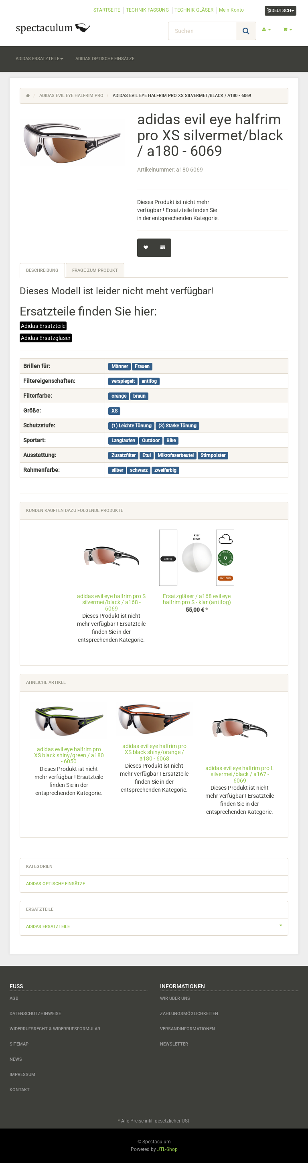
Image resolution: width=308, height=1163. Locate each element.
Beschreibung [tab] (42, 270)
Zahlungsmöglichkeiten (189, 1013)
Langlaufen (123, 440)
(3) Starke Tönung (177, 426)
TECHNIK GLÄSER (193, 10)
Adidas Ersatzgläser (46, 338)
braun (139, 396)
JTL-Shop (167, 1149)
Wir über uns (175, 998)
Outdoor (151, 440)
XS (114, 411)
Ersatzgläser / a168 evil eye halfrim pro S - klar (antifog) (197, 599)
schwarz (139, 470)
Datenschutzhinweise (35, 1013)
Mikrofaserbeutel (176, 455)
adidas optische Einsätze (104, 58)
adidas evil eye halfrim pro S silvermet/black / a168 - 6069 (111, 602)
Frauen (142, 366)
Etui (146, 455)
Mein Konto (231, 10)
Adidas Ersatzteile (43, 326)
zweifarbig (165, 470)
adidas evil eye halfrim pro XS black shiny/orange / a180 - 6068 (154, 752)
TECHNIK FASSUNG (147, 10)
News (16, 1059)
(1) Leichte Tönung (131, 426)
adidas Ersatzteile (39, 58)
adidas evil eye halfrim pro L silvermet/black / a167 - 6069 (239, 774)
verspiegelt (123, 381)
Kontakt (20, 1089)
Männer (119, 366)
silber (117, 470)
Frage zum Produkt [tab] (95, 270)
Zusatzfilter (123, 455)
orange (118, 396)
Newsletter (174, 1044)
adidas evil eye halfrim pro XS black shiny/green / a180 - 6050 (69, 755)
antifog (149, 381)
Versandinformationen (187, 1029)
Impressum (22, 1074)
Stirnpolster (213, 455)
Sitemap (19, 1044)
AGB (14, 998)
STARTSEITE (106, 10)
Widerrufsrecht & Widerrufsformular (55, 1029)
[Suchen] (202, 31)
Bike (171, 440)
